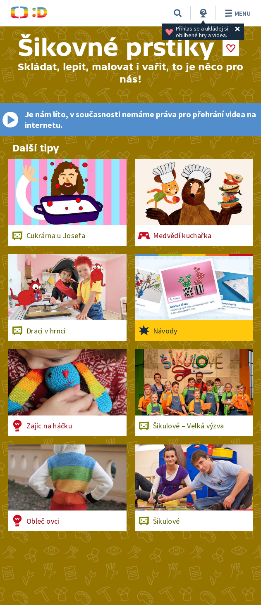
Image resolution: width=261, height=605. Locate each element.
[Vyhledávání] (177, 13)
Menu (236, 13)
